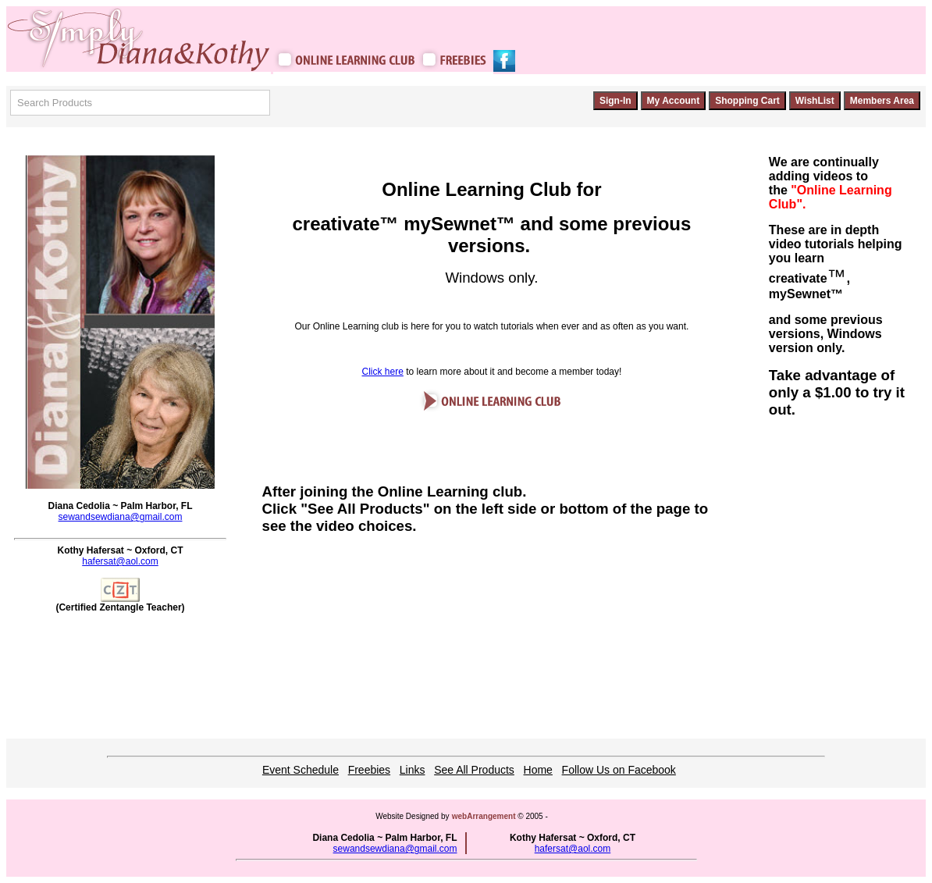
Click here (382, 371)
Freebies (369, 770)
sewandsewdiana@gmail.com (121, 516)
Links (412, 770)
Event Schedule (300, 770)
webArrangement (484, 816)
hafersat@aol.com (120, 561)
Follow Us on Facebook (619, 770)
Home (538, 770)
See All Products (474, 770)
